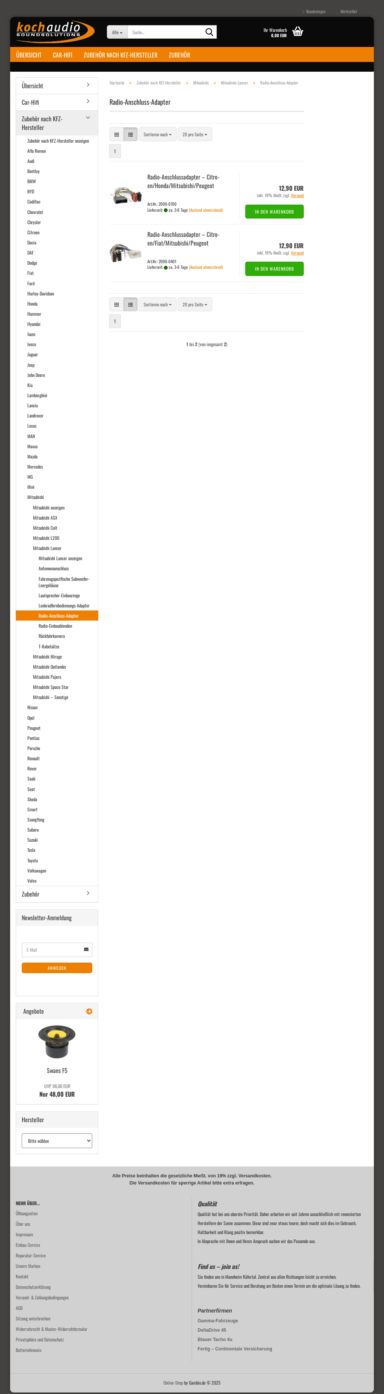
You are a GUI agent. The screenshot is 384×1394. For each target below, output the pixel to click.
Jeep (30, 366)
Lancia (32, 407)
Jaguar (32, 356)
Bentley (33, 172)
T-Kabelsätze (49, 647)
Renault (33, 760)
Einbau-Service (28, 1246)
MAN (31, 437)
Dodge (32, 264)
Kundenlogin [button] (314, 11)
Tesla (31, 851)
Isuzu (31, 335)
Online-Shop (173, 1384)
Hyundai (33, 325)
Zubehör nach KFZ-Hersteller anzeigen (58, 142)
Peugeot (33, 729)
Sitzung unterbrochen (33, 1320)
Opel (30, 719)
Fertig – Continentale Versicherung (235, 1350)
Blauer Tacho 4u (215, 1341)
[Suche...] (117, 32)
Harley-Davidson (40, 294)
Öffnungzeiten (27, 1215)
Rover (32, 770)
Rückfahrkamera (52, 637)
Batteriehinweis (28, 1351)
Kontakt (22, 1278)
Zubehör (179, 54)
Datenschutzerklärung (33, 1288)
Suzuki (32, 841)
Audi (30, 162)
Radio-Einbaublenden (55, 627)
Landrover (35, 417)
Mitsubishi (35, 498)
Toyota (32, 861)
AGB (19, 1309)
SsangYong (35, 821)
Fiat (30, 274)
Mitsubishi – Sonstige (50, 698)
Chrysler (34, 223)
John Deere (36, 376)
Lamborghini (37, 396)
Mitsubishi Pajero (47, 678)
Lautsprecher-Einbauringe (59, 597)
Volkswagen (36, 872)
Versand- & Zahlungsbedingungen (42, 1299)
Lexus (31, 427)
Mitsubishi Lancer (47, 549)
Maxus (32, 448)
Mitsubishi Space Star (51, 688)
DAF (30, 254)
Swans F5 (57, 1071)
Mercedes (35, 468)
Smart (32, 811)
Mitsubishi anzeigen (48, 508)
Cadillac (33, 203)
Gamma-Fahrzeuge (218, 1322)
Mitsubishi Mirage (47, 658)
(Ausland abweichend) (206, 211)
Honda (32, 305)
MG (30, 478)
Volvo (31, 882)
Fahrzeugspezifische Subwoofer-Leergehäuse (64, 583)
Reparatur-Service (31, 1257)
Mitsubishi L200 (46, 539)
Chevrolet (35, 213)
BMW (31, 182)
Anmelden (57, 969)
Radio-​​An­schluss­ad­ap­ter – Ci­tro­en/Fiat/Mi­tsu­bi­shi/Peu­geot (183, 240)
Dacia (31, 244)
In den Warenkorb (274, 213)
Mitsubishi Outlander (49, 668)
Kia (30, 386)
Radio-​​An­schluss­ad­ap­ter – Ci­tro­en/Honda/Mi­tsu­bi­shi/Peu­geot (183, 182)
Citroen (33, 234)
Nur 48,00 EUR (57, 1092)
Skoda (32, 800)
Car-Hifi (62, 54)
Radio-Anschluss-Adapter (59, 617)
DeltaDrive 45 (212, 1331)
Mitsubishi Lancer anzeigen (60, 559)
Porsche (33, 749)
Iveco (31, 345)
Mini (30, 488)
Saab (31, 780)
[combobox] (158, 136)
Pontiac (33, 739)
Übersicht (29, 54)
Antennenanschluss (54, 570)
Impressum (24, 1236)
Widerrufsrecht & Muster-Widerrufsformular (51, 1330)
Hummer (34, 315)
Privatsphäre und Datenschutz (40, 1341)
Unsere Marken (28, 1267)
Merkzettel (347, 11)
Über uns (23, 1225)
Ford (30, 284)
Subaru (33, 831)
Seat (31, 790)
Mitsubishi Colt (45, 529)
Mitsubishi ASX (45, 519)
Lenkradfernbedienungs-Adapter (64, 607)
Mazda (32, 458)
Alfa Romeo (36, 152)
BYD (30, 193)
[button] (117, 136)
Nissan (32, 708)
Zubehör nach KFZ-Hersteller (121, 54)
